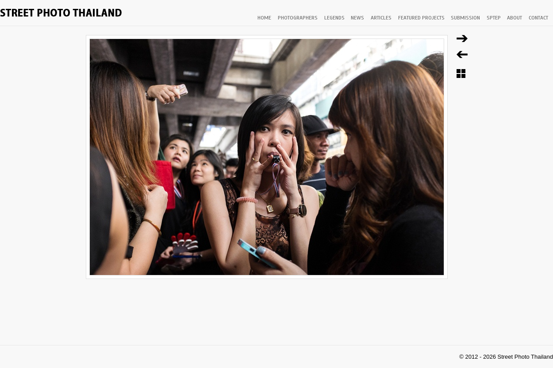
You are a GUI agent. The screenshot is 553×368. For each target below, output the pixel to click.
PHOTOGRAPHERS (298, 18)
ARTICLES (381, 18)
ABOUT (514, 18)
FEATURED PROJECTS (421, 18)
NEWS (357, 18)
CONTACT (538, 18)
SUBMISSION (465, 18)
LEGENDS (334, 18)
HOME (264, 18)
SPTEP (494, 18)
